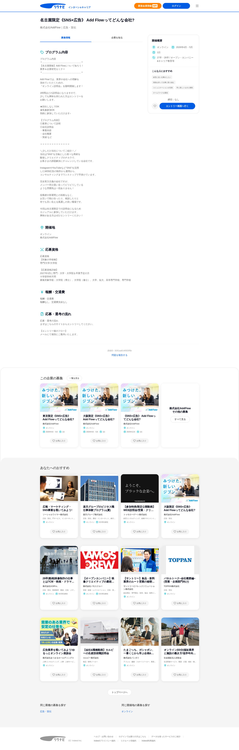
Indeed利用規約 (148, 741)
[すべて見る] (180, 419)
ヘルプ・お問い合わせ (103, 736)
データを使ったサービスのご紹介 (166, 736)
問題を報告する (120, 355)
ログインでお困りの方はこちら (132, 736)
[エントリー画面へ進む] (177, 106)
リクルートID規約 (128, 741)
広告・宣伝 (45, 711)
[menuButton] (197, 6)
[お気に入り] (155, 106)
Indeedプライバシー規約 (105, 741)
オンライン (127, 711)
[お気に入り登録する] (59, 440)
